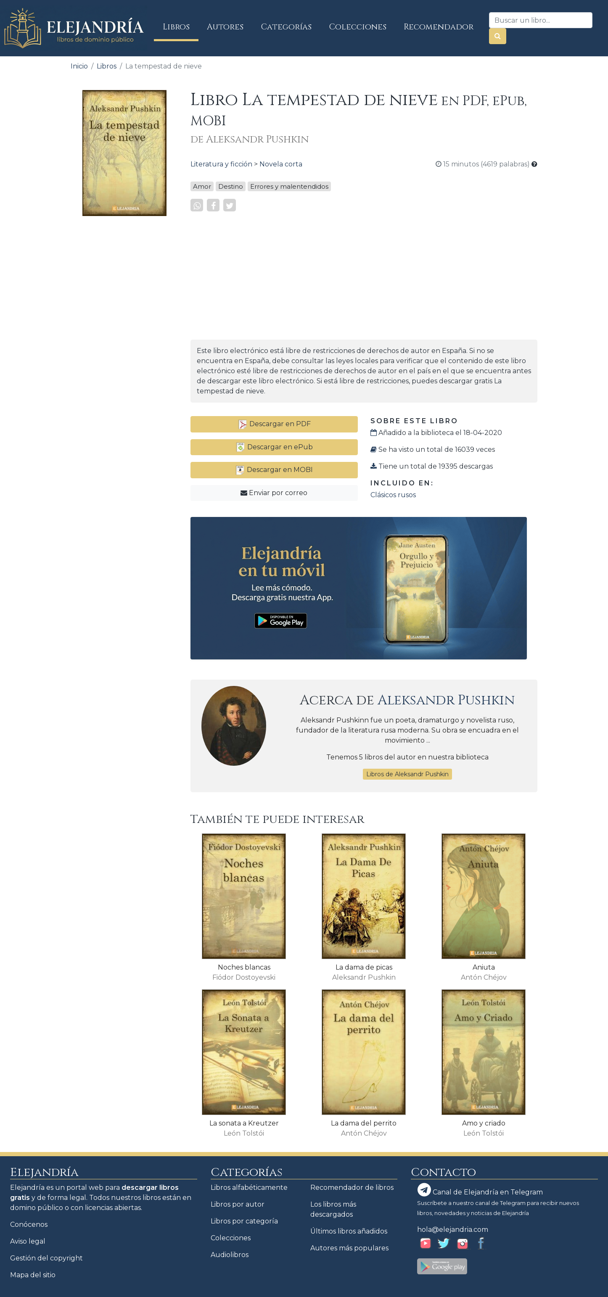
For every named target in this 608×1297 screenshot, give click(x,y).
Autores (225, 26)
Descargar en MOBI (274, 470)
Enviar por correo (274, 493)
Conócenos (29, 1224)
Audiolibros (229, 1255)
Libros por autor (237, 1204)
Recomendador (438, 26)
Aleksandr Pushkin (446, 700)
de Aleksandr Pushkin (249, 139)
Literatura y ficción (221, 164)
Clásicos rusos (393, 495)
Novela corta (280, 164)
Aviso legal (27, 1241)
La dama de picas (364, 967)
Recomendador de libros (352, 1188)
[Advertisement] (124, 349)
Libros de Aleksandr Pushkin (407, 774)
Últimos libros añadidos (348, 1231)
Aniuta (484, 967)
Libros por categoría (244, 1221)
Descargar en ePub (274, 447)
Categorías (286, 26)
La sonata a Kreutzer (244, 1123)
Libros (180, 26)
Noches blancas (244, 967)
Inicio (79, 66)
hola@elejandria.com (452, 1230)
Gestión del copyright (46, 1258)
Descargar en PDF (274, 424)
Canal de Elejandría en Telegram (480, 1190)
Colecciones (357, 26)
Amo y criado (483, 1123)
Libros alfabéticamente (249, 1188)
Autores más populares (349, 1248)
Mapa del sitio (33, 1275)
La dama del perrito (364, 1123)
